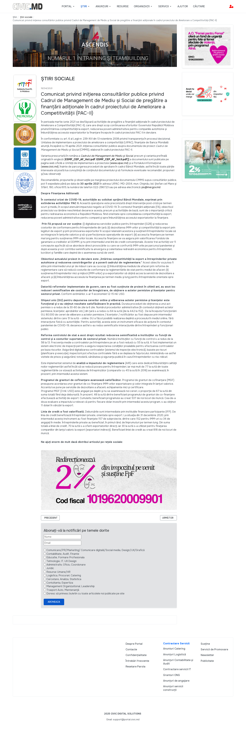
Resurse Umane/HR (58, 572)
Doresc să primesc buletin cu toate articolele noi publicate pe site (85, 593)
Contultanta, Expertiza (59, 582)
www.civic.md (50, 166)
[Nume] (62, 537)
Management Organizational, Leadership (70, 586)
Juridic (50, 568)
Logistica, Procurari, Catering (63, 575)
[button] (68, 6)
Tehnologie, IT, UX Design (61, 561)
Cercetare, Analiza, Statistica (63, 579)
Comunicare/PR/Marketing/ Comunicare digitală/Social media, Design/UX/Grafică (95, 550)
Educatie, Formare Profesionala (65, 557)
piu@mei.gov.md (151, 187)
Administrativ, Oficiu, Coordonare (66, 564)
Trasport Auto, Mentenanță (62, 590)
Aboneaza (54, 601)
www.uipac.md (119, 163)
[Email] (62, 543)
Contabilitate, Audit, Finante (62, 554)
